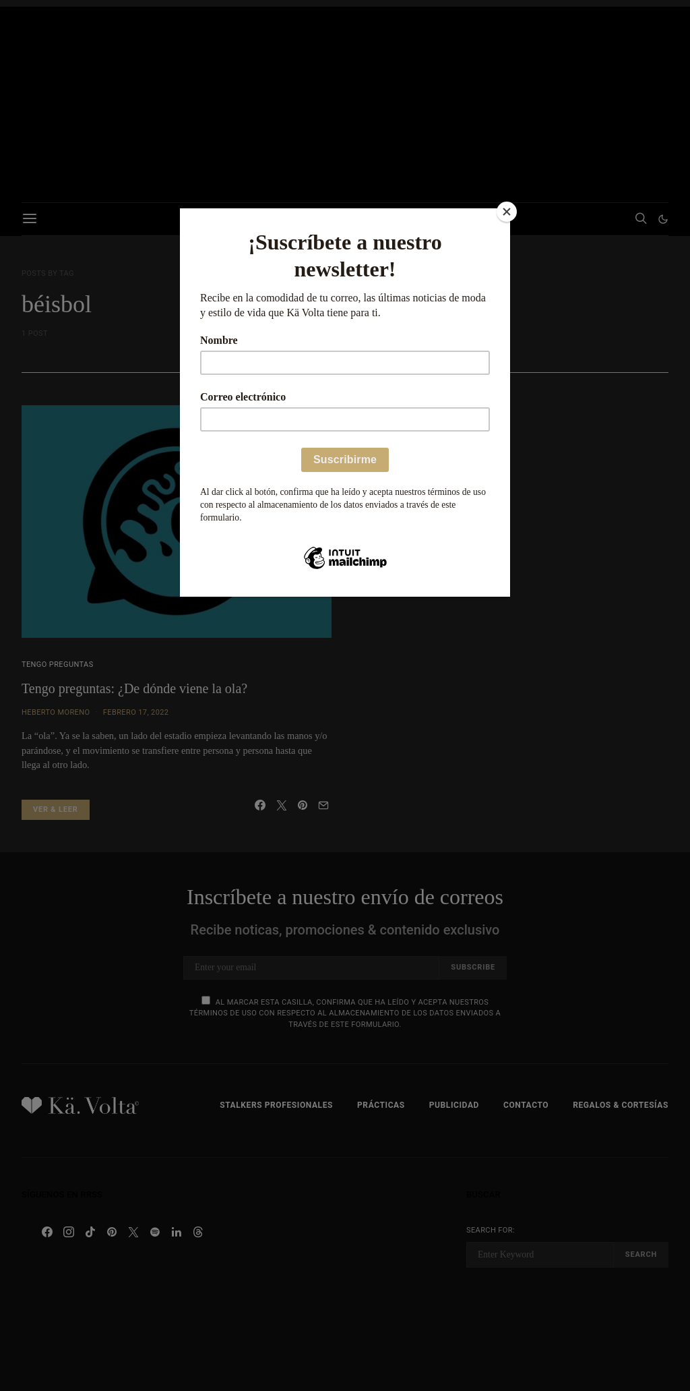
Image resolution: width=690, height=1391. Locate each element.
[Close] (507, 212)
